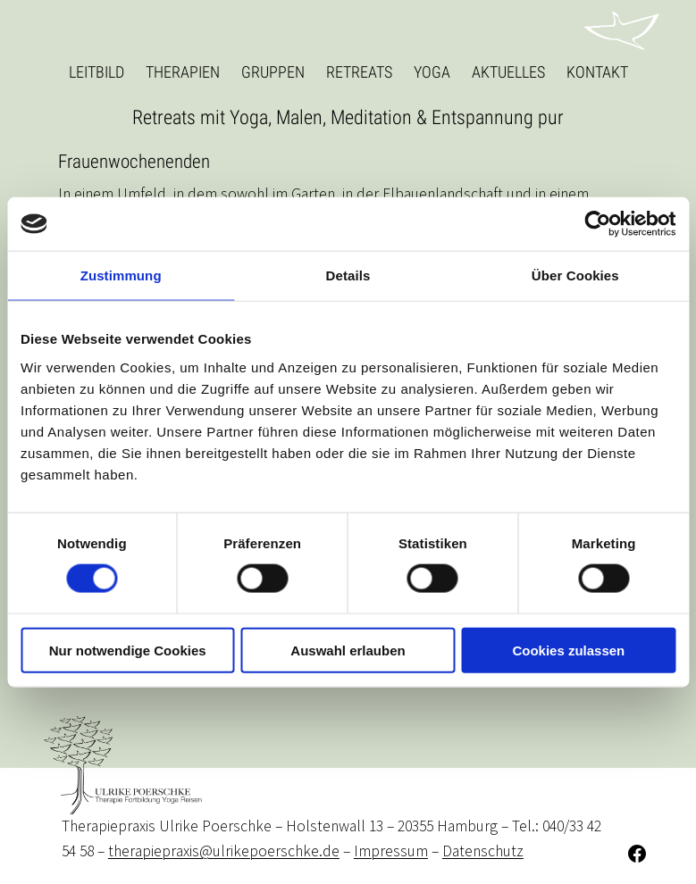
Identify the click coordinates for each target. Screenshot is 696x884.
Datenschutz (483, 851)
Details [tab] (348, 275)
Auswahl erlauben (347, 649)
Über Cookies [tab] (575, 275)
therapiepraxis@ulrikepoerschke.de (224, 851)
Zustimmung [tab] (121, 275)
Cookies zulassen (568, 649)
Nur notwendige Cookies (127, 649)
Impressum (391, 851)
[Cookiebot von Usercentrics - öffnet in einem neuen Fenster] (597, 224)
